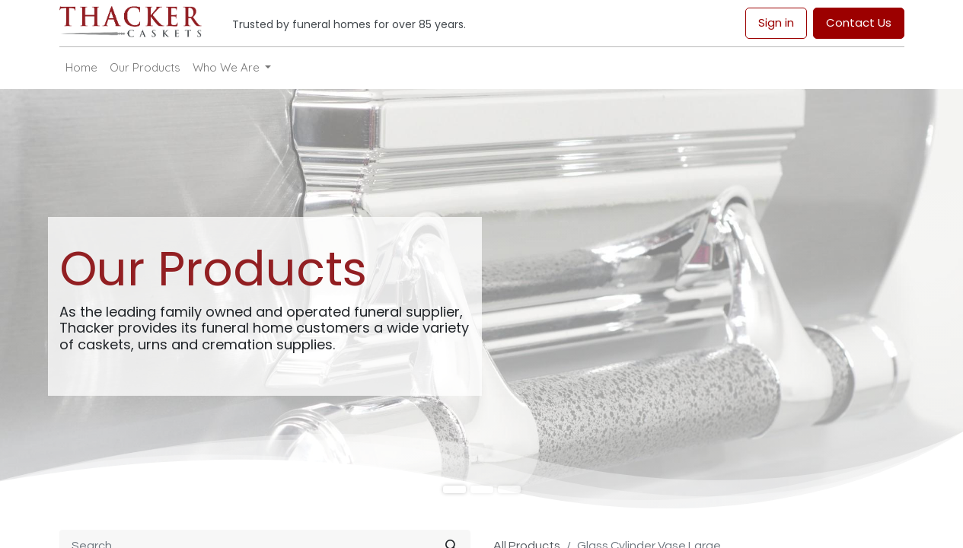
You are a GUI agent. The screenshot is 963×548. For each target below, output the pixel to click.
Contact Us (858, 22)
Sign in (776, 22)
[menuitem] (81, 68)
